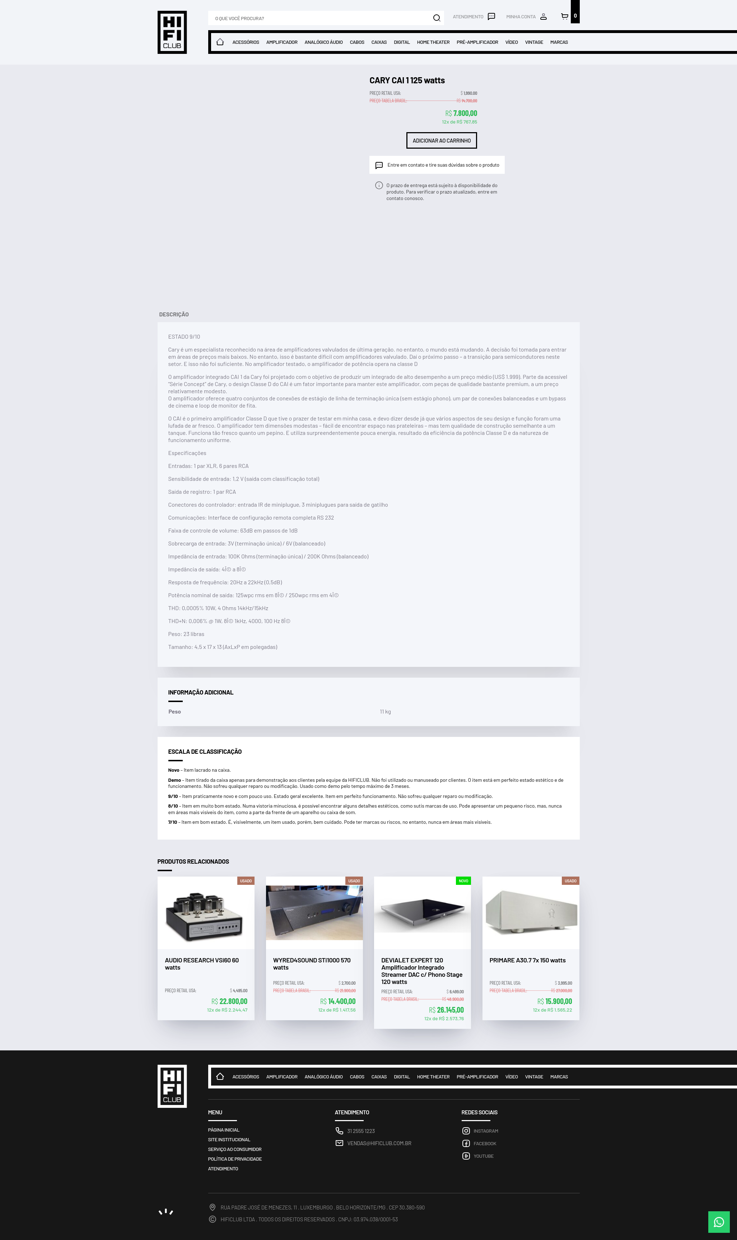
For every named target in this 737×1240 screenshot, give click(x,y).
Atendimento (468, 16)
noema (166, 1211)
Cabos (357, 42)
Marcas (559, 42)
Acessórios (246, 42)
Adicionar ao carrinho (442, 140)
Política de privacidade (235, 1159)
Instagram (486, 1131)
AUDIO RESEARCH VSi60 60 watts (202, 963)
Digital (402, 42)
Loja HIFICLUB (172, 32)
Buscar (437, 18)
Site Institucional (229, 1139)
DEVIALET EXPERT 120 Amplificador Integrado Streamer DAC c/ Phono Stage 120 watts (421, 970)
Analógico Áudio (323, 42)
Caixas (379, 42)
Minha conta (521, 16)
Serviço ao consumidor (235, 1149)
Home (220, 42)
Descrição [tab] (174, 314)
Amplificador (282, 42)
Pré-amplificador (477, 42)
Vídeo (511, 42)
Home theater (433, 42)
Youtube (484, 1156)
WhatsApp (719, 1222)
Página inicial (224, 1130)
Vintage (534, 42)
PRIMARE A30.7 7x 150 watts (528, 960)
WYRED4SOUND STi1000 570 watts (312, 963)
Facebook (485, 1143)
